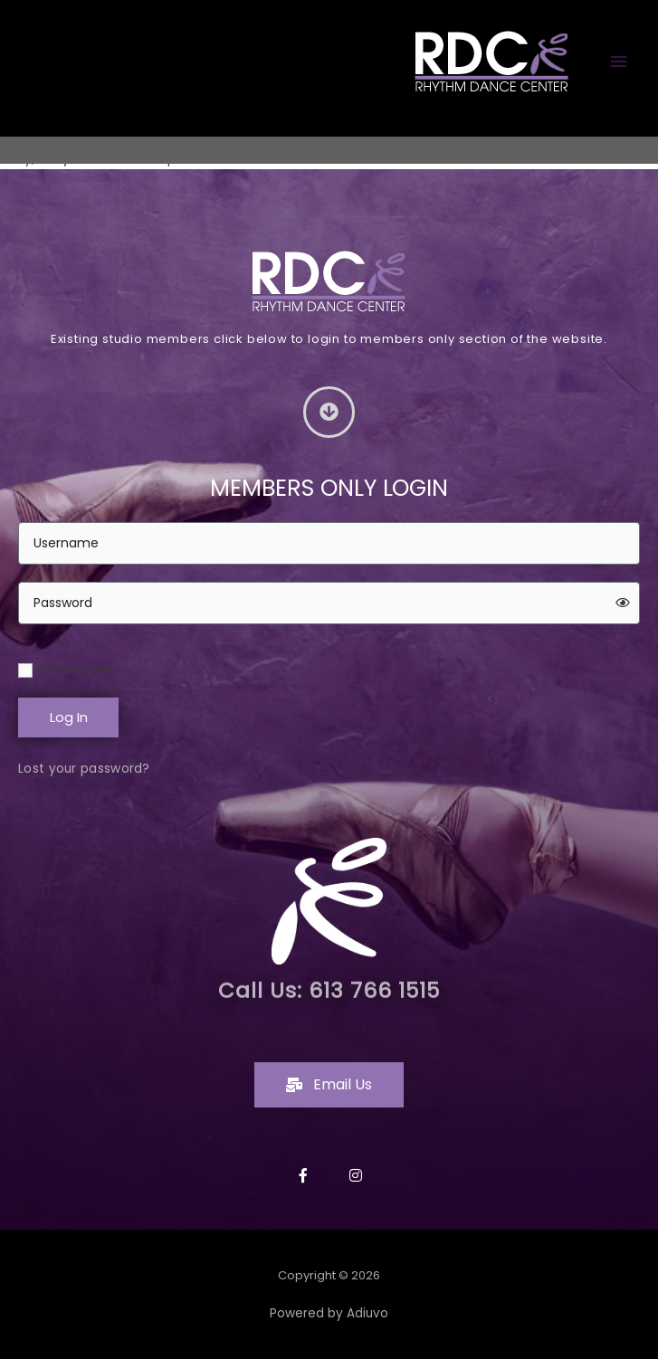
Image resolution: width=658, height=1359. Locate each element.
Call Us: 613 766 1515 (329, 978)
